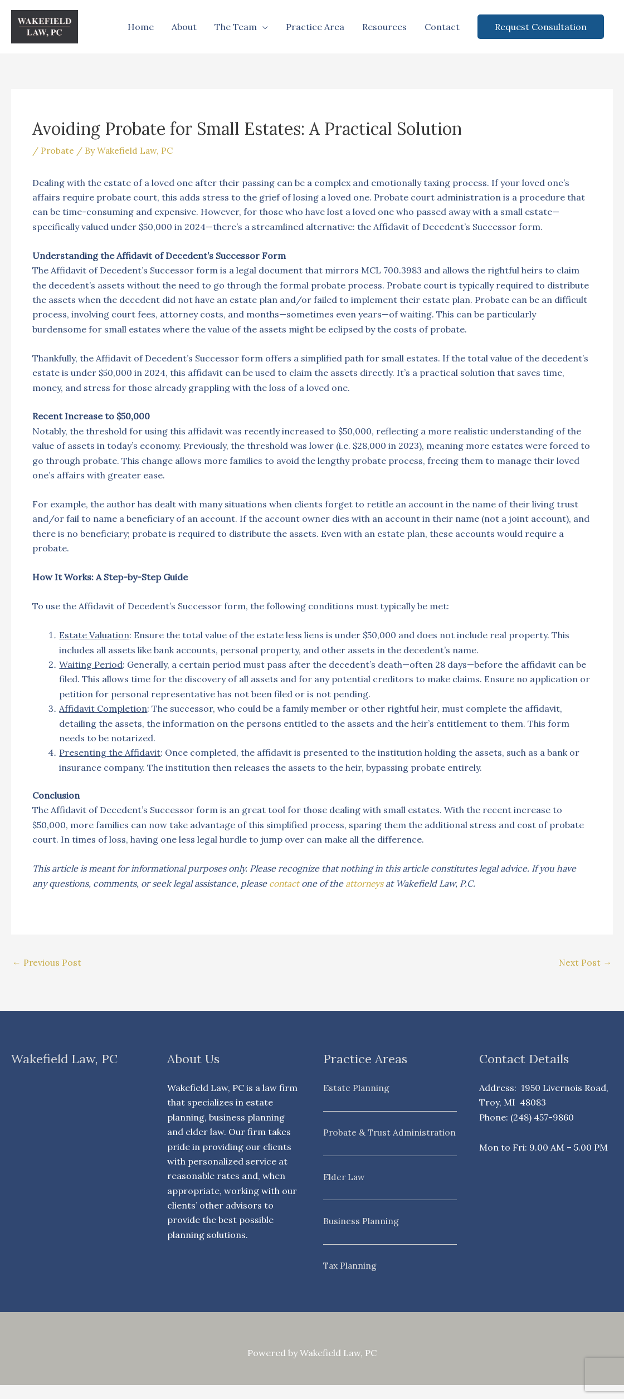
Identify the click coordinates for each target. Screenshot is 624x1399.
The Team (235, 26)
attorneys (366, 883)
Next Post (585, 962)
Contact (442, 26)
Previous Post (47, 962)
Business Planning (361, 1235)
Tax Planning (350, 1279)
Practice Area (315, 26)
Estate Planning (357, 1087)
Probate (58, 150)
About (184, 26)
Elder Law (344, 1191)
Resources (384, 26)
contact (285, 883)
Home (141, 26)
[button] (540, 26)
